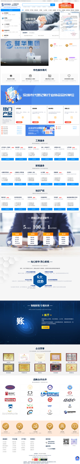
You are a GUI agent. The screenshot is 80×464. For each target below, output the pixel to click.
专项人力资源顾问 (14, 25)
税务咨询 (48, 241)
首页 (23, 10)
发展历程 (23, 443)
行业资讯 (14, 451)
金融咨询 (5, 37)
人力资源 (50, 10)
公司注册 (33, 6)
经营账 (5, 18)
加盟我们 (32, 441)
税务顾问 (9, 14)
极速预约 (25, 32)
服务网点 (23, 447)
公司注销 (38, 6)
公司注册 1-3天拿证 (26, 6)
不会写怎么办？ (19, 128)
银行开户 (17, 241)
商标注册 (32, 237)
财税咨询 (63, 237)
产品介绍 (23, 445)
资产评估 (59, 10)
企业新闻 (14, 449)
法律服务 (63, 10)
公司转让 (63, 243)
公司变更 (14, 445)
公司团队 (23, 449)
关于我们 (32, 10)
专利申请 (44, 6)
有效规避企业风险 (33, 130)
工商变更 (48, 239)
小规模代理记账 (50, 6)
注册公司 (14, 443)
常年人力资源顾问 (7, 25)
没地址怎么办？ (19, 130)
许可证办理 (17, 243)
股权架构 (13, 14)
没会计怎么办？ (19, 133)
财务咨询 (36, 10)
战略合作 (32, 449)
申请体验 (45, 327)
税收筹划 (63, 239)
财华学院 (27, 10)
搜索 (53, 4)
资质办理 (32, 239)
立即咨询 (7, 159)
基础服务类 (6, 30)
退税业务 (72, 10)
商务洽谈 (32, 443)
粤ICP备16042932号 (43, 457)
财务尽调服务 (9, 19)
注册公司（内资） (15, 32)
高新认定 (32, 241)
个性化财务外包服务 (7, 20)
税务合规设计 (5, 445)
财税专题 (14, 441)
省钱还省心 (75, 128)
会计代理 (17, 239)
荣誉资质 (32, 445)
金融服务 (54, 10)
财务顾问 (6, 13)
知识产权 (4, 447)
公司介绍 (40, 453)
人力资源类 (6, 24)
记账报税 (5, 32)
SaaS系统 (45, 10)
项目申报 (48, 243)
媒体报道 (32, 447)
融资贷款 (6, 35)
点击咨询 (19, 122)
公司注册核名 (31, 32)
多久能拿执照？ (19, 132)
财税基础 (77, 10)
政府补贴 (68, 10)
